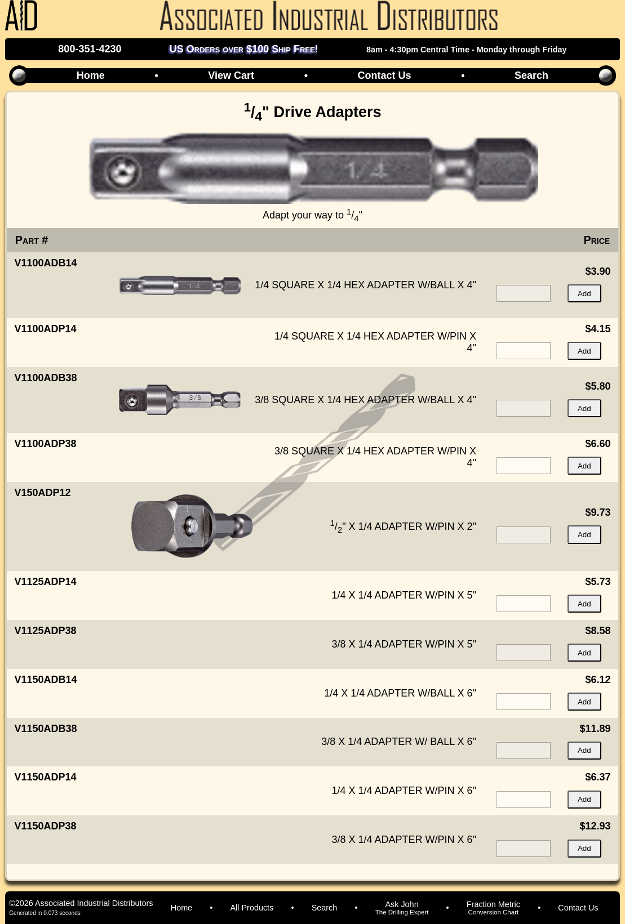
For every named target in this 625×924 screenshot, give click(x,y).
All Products (252, 907)
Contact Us (384, 75)
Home (91, 75)
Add (584, 293)
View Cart (231, 75)
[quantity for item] (524, 293)
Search (531, 75)
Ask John (402, 908)
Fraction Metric (493, 908)
